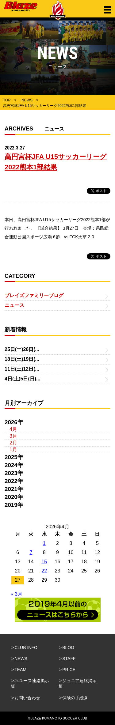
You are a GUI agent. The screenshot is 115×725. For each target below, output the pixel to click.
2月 (13, 442)
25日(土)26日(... (22, 349)
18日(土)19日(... (22, 359)
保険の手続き (75, 697)
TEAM (20, 669)
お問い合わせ (27, 697)
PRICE (68, 669)
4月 (13, 429)
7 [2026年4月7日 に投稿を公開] (30, 552)
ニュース (14, 305)
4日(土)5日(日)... (22, 378)
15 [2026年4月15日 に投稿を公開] (44, 561)
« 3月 (16, 594)
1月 (13, 449)
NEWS (20, 658)
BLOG (68, 647)
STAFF (68, 658)
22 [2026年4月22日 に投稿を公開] (44, 570)
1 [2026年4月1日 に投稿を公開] (44, 543)
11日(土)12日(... (22, 369)
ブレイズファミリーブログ (34, 295)
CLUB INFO (25, 647)
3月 (13, 436)
